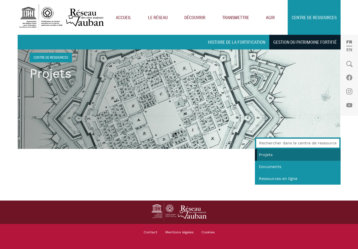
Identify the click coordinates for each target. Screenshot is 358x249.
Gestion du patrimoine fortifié (305, 42)
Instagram (349, 91)
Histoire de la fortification (236, 42)
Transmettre (235, 17)
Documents (270, 167)
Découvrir (194, 17)
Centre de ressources (314, 17)
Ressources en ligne (278, 179)
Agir (270, 17)
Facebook (349, 78)
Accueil (123, 17)
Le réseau (158, 17)
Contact (150, 232)
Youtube (349, 105)
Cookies (208, 232)
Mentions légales (179, 232)
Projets (266, 155)
